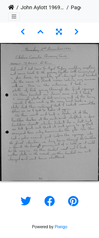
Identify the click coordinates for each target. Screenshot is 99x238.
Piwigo (61, 226)
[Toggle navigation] (14, 17)
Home (11, 7)
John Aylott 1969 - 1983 (42, 7)
